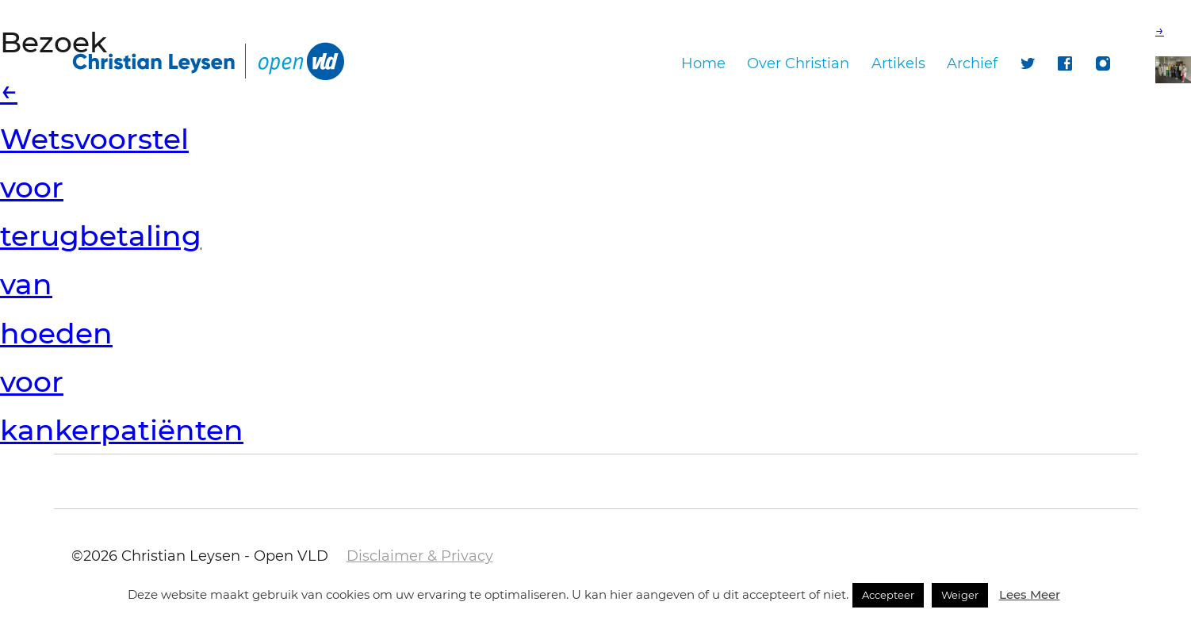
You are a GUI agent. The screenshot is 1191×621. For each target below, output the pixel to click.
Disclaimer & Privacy (420, 556)
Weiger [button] (959, 594)
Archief (972, 63)
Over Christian (798, 63)
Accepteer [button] (888, 594)
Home (703, 63)
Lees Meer (1029, 594)
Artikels (898, 63)
